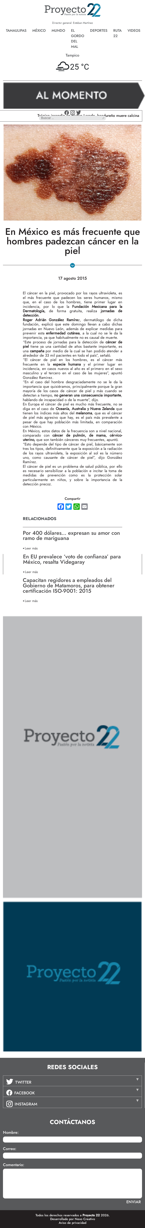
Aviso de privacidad (72, 1222)
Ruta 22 (117, 33)
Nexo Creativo (85, 1219)
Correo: (9, 1149)
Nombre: (11, 1132)
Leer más (31, 548)
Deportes (98, 30)
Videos (134, 30)
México (39, 30)
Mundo (58, 30)
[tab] (72, 1080)
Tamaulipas (16, 30)
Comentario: (13, 1165)
